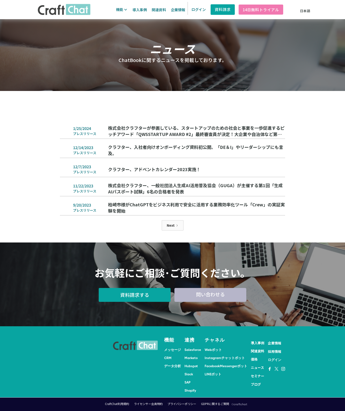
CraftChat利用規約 (117, 404)
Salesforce (192, 350)
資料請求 (222, 9)
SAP (187, 382)
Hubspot (191, 366)
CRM (168, 358)
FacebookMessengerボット (226, 366)
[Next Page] (173, 225)
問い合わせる (210, 294)
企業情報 (178, 9)
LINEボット (213, 374)
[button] (121, 9)
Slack (188, 374)
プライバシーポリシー (181, 404)
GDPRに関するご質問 (215, 404)
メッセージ (172, 350)
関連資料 (159, 9)
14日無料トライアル (261, 9)
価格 (254, 359)
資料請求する (134, 294)
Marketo (191, 358)
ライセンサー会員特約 (148, 404)
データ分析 (172, 366)
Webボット (213, 350)
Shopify (190, 390)
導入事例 (139, 9)
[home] (64, 9)
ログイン (198, 9)
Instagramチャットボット (225, 358)
